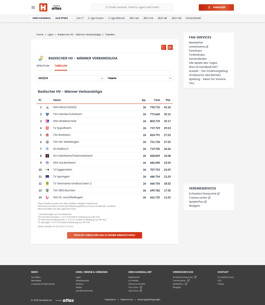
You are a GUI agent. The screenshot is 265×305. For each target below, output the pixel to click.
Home (40, 34)
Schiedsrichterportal (204, 194)
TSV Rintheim (61, 135)
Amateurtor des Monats (205, 75)
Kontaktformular (226, 277)
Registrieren (134, 277)
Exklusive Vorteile (136, 284)
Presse (221, 284)
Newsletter (196, 42)
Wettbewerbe (82, 281)
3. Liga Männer (116, 18)
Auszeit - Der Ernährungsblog (208, 71)
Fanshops (195, 50)
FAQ (191, 83)
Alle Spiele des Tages (203, 63)
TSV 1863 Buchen (64, 190)
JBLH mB (176, 18)
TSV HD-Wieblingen (66, 142)
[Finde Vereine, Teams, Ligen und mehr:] (132, 7)
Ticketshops (197, 54)
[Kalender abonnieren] (170, 47)
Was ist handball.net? (203, 67)
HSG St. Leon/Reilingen (68, 197)
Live (79, 18)
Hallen (79, 287)
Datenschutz (127, 300)
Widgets (194, 206)
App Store (135, 291)
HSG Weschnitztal (64, 107)
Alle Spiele (61, 18)
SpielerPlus (198, 202)
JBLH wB (162, 18)
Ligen (51, 34)
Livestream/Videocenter (43, 284)
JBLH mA (148, 18)
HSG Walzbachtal (64, 121)
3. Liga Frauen (96, 18)
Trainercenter (200, 198)
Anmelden (216, 7)
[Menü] (33, 7)
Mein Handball (42, 18)
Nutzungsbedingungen (148, 300)
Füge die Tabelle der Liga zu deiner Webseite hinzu (104, 235)
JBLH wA (134, 18)
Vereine (79, 284)
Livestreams (198, 47)
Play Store (135, 287)
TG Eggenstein (62, 169)
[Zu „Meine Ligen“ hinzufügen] (163, 47)
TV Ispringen (61, 176)
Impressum (110, 300)
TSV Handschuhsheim (67, 114)
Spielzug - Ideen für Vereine (207, 79)
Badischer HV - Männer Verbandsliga (79, 34)
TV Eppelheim (62, 128)
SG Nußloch (60, 149)
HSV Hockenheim (64, 162)
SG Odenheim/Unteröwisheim (73, 155)
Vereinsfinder (193, 18)
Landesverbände (84, 291)
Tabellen (61, 65)
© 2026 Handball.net (41, 300)
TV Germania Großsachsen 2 (72, 183)
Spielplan (43, 65)
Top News (36, 277)
